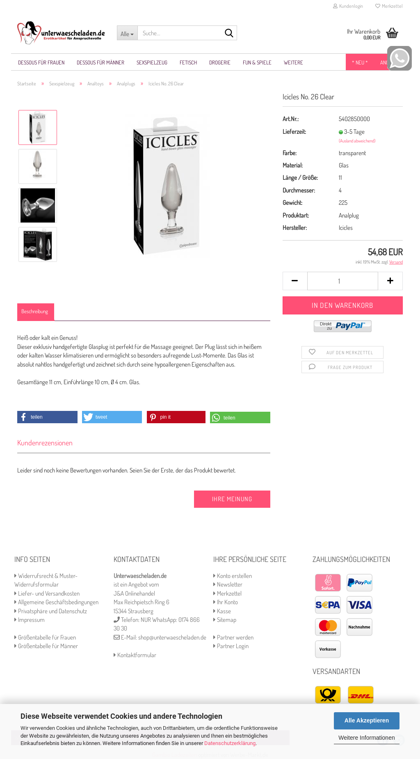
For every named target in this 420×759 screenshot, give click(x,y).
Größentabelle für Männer (46, 646)
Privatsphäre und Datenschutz (50, 611)
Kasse (222, 611)
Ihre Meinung (232, 499)
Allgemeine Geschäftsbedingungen (56, 602)
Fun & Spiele (257, 62)
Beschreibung (34, 311)
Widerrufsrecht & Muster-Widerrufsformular (46, 580)
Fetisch (188, 62)
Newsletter (227, 584)
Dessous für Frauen (41, 62)
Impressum (29, 620)
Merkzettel (389, 6)
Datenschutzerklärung (230, 743)
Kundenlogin (348, 6)
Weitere (293, 62)
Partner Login (231, 646)
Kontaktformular (135, 655)
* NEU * (360, 62)
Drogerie (220, 62)
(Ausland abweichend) (357, 141)
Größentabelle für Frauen (45, 637)
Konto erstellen (232, 576)
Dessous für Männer (100, 62)
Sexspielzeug (152, 62)
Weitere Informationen (366, 737)
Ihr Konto (225, 602)
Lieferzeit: (294, 131)
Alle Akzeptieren (367, 720)
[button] (47, 417)
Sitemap (224, 620)
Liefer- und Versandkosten (47, 593)
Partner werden (233, 637)
